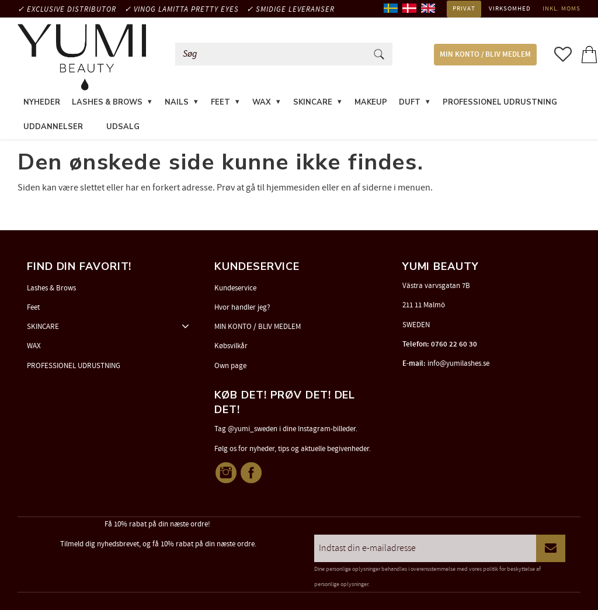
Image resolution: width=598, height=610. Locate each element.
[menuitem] (94, 119)
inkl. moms (561, 9)
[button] (563, 54)
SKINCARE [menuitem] (312, 102)
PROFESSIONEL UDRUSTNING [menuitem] (500, 102)
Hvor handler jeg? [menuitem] (242, 307)
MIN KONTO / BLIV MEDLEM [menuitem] (485, 55)
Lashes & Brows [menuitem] (51, 288)
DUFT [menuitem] (409, 102)
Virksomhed (510, 9)
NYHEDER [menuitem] (41, 102)
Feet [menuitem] (33, 307)
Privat (464, 9)
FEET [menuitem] (220, 102)
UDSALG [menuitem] (123, 127)
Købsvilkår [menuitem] (231, 346)
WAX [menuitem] (261, 102)
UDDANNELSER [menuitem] (53, 127)
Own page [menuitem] (230, 365)
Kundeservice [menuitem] (235, 288)
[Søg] (379, 54)
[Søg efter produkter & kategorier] (273, 54)
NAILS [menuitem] (177, 102)
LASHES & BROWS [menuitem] (107, 102)
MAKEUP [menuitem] (370, 102)
